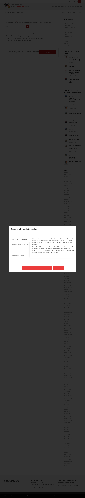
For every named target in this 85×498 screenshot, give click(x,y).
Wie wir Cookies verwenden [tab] (20, 239)
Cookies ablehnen (58, 268)
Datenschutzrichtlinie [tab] (18, 255)
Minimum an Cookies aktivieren (44, 268)
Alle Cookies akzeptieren (28, 268)
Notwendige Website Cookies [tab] (20, 244)
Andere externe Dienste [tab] (18, 250)
